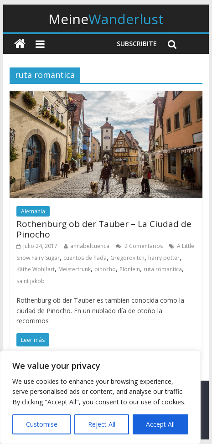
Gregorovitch (127, 258)
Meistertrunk (74, 269)
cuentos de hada (85, 258)
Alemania (33, 211)
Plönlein (129, 269)
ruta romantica (163, 269)
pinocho (105, 269)
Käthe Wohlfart (35, 269)
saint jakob (30, 281)
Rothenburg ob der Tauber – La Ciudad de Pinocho (103, 229)
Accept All (160, 424)
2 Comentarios (139, 246)
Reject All (101, 424)
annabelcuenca (89, 246)
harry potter (164, 258)
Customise (41, 424)
